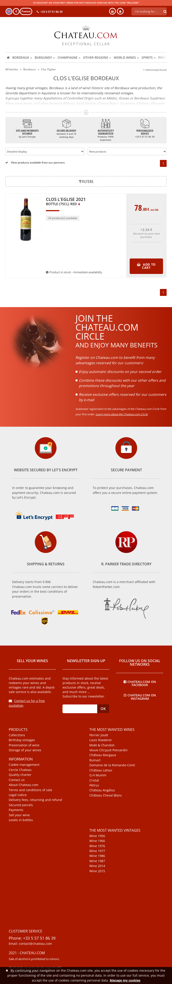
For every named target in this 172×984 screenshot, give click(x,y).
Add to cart (146, 266)
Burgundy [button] (45, 57)
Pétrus (94, 785)
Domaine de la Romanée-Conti (112, 765)
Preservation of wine (24, 745)
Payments (16, 810)
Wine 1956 (97, 836)
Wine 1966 (97, 840)
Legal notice (18, 795)
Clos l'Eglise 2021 (66, 202)
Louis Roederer (100, 740)
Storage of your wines (25, 750)
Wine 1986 (97, 855)
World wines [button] (126, 57)
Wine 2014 (97, 866)
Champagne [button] (69, 57)
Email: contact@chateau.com (30, 943)
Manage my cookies (125, 980)
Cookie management (24, 764)
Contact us (17, 780)
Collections (17, 735)
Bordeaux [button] (22, 57)
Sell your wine (19, 815)
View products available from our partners (35, 162)
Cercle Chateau (20, 769)
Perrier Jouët (98, 735)
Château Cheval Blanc (105, 795)
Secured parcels (21, 805)
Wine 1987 (97, 861)
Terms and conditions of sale (30, 790)
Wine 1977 (97, 851)
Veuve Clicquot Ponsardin (108, 750)
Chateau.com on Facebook (140, 683)
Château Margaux (102, 755)
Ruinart (95, 760)
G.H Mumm (97, 775)
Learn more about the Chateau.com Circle (122, 414)
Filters (86, 181)
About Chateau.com (23, 784)
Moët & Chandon (102, 745)
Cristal (94, 780)
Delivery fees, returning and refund (35, 799)
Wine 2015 (97, 871)
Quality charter (20, 774)
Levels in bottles (21, 820)
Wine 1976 (97, 846)
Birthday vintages (22, 740)
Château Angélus (102, 790)
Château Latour (100, 770)
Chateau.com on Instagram (140, 696)
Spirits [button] (149, 57)
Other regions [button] (97, 57)
